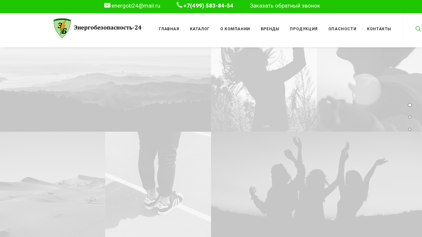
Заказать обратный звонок (285, 5)
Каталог (200, 29)
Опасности (342, 29)
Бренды (270, 29)
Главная (169, 29)
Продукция (303, 29)
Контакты (379, 29)
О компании (235, 29)
